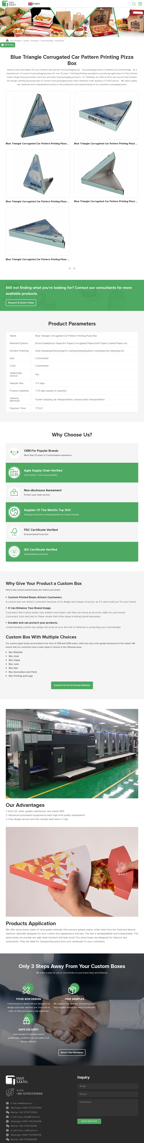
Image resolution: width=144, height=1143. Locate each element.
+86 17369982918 (28, 1113)
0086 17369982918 (31, 1108)
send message (89, 1094)
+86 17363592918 (28, 1099)
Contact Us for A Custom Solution (72, 685)
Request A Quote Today (21, 303)
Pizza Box (60, 41)
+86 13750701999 (29, 1067)
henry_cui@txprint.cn (28, 1103)
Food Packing (47, 41)
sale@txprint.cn (25, 1076)
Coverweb (81, 1130)
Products (35, 41)
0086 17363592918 (31, 1094)
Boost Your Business (72, 1026)
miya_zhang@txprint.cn (29, 1090)
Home (26, 41)
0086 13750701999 (32, 1081)
